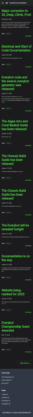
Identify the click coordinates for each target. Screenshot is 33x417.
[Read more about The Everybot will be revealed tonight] (28, 246)
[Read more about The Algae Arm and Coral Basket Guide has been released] (28, 145)
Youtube (5, 397)
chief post (4, 100)
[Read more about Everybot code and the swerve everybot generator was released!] (28, 111)
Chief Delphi (6, 380)
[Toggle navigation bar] (3, 3)
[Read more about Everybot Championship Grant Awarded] (28, 352)
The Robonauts (8, 377)
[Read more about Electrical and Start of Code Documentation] (28, 67)
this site (4, 303)
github (20, 96)
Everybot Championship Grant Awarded (15, 326)
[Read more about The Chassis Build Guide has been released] (28, 180)
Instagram (6, 404)
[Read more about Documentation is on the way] (28, 280)
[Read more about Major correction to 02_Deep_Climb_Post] (28, 36)
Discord (5, 383)
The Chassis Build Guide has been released (14, 160)
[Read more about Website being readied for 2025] (28, 312)
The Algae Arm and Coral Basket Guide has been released (15, 125)
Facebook (6, 401)
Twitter (5, 394)
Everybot (8, 33)
